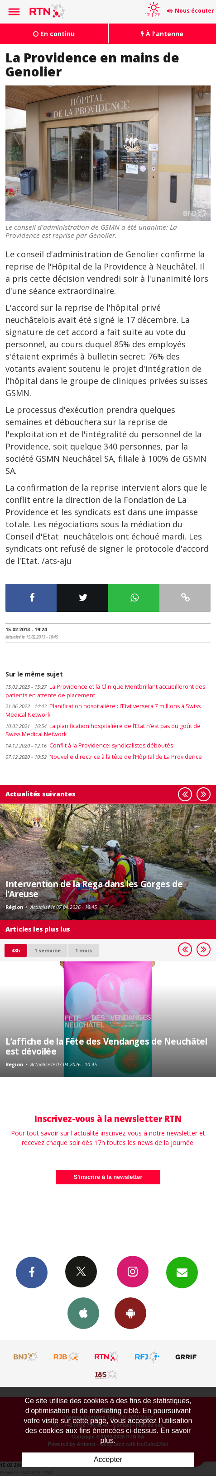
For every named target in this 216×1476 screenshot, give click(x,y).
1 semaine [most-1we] (47, 950)
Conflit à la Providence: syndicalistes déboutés (89, 745)
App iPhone (83, 1312)
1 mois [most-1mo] (83, 950)
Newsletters (182, 1272)
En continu (54, 33)
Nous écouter (194, 10)
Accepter (108, 1459)
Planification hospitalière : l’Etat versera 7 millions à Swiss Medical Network (103, 710)
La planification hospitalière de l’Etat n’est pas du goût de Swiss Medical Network (103, 730)
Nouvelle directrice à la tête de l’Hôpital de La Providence (103, 757)
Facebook (32, 1272)
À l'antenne (162, 33)
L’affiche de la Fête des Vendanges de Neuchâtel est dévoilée (106, 1046)
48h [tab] (15, 950)
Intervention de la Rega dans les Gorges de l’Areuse (93, 888)
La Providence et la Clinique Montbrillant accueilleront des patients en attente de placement (105, 691)
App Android (130, 1312)
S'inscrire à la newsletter (108, 1176)
